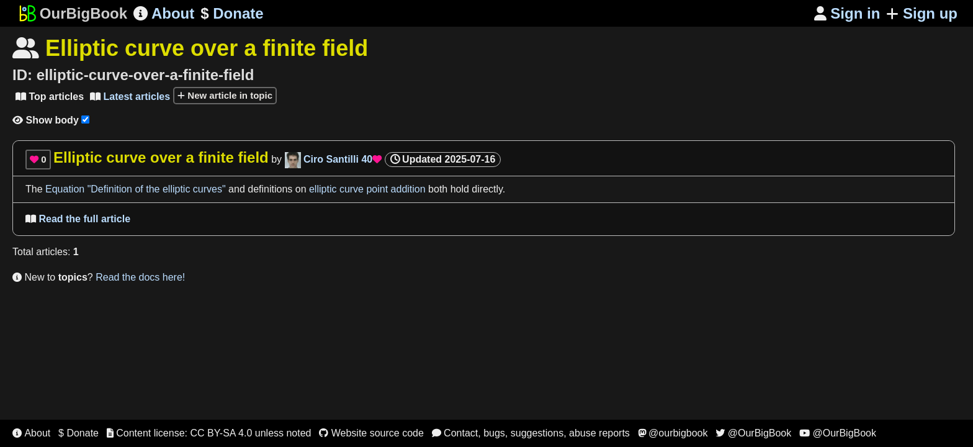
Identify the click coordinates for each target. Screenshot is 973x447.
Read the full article (77, 219)
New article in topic (224, 95)
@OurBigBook (753, 433)
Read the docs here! (140, 277)
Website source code (371, 433)
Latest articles (130, 96)
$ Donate (78, 433)
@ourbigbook (673, 433)
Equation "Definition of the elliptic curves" (135, 189)
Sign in (847, 13)
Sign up (921, 13)
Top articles (50, 96)
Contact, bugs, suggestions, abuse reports (531, 433)
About (163, 13)
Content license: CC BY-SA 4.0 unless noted (209, 433)
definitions (270, 189)
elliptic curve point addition (367, 189)
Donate (231, 13)
